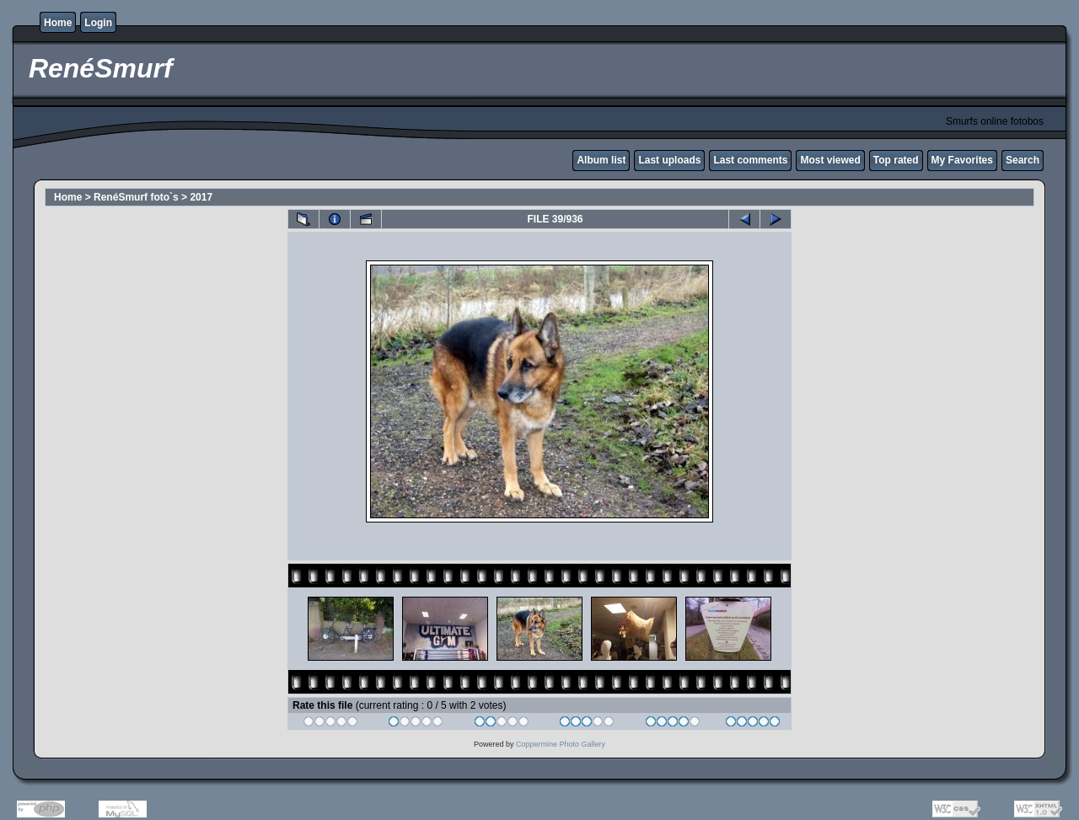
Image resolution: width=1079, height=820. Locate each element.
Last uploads (669, 160)
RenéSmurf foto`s (136, 197)
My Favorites (962, 160)
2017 (201, 197)
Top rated (896, 160)
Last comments (750, 160)
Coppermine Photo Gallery (560, 744)
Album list (601, 160)
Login (98, 23)
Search (1022, 160)
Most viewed (830, 160)
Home (58, 23)
